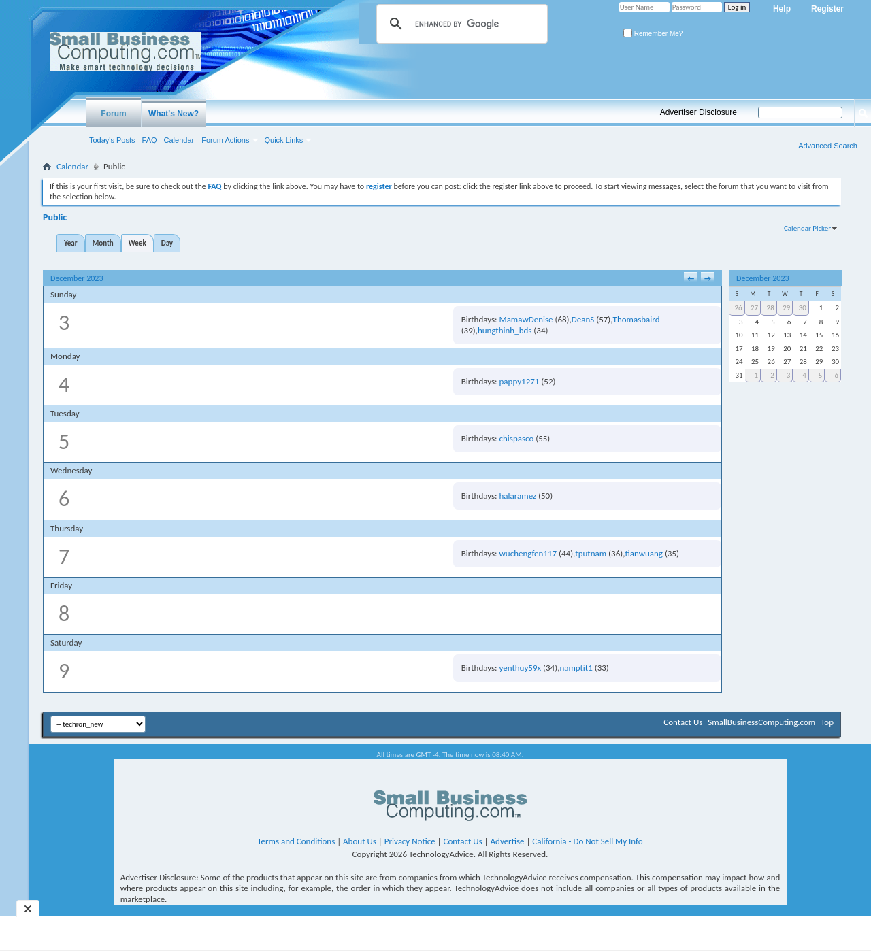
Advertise (508, 841)
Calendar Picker (807, 228)
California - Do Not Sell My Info (587, 841)
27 (754, 307)
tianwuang (644, 553)
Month (103, 243)
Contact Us (682, 722)
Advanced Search (827, 145)
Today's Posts (112, 140)
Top (827, 722)
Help (782, 9)
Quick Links (284, 140)
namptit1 (575, 668)
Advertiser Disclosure (698, 112)
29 (786, 307)
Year (71, 243)
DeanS (583, 319)
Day (167, 243)
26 (738, 307)
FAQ (149, 140)
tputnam (590, 553)
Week (137, 243)
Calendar (179, 140)
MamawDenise (526, 319)
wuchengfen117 (528, 553)
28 (770, 307)
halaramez (518, 495)
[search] (460, 24)
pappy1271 (519, 381)
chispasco (516, 438)
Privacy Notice (410, 841)
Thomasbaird (636, 319)
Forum (113, 113)
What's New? (173, 113)
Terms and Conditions (296, 841)
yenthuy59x (520, 668)
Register (827, 9)
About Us (359, 841)
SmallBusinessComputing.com (761, 722)
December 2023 (762, 278)
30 (802, 307)
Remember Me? (653, 33)
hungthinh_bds (504, 330)
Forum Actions (225, 140)
